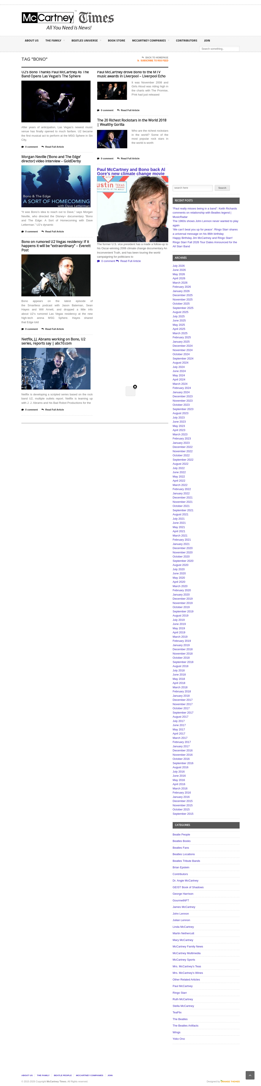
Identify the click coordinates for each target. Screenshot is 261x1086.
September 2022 (183, 459)
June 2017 (179, 725)
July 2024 (179, 367)
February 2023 (182, 438)
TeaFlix (177, 1012)
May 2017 (179, 729)
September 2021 (183, 510)
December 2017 (183, 699)
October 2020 (181, 556)
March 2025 (180, 333)
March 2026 (180, 282)
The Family (54, 41)
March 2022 (180, 485)
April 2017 (179, 733)
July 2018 (179, 670)
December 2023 (183, 396)
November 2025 (183, 299)
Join (205, 40)
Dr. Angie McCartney (185, 880)
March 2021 (180, 535)
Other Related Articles (186, 979)
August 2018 (180, 666)
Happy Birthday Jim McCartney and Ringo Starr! (202, 238)
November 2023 (183, 400)
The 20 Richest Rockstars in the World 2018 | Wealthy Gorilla (132, 122)
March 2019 (180, 636)
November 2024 (183, 350)
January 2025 (181, 341)
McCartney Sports (184, 959)
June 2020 (179, 573)
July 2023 (179, 417)
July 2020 (179, 569)
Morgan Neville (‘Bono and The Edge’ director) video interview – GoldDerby (51, 158)
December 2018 (183, 649)
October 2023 (181, 404)
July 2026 (179, 265)
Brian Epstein (181, 867)
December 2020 (183, 548)
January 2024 (181, 392)
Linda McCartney (183, 926)
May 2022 (179, 476)
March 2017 (180, 737)
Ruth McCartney (183, 999)
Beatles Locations (184, 854)
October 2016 (181, 758)
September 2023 (183, 409)
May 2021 (179, 527)
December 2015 (183, 801)
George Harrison (183, 893)
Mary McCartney (183, 940)
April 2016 (179, 784)
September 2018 (183, 662)
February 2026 (182, 286)
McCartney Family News (188, 946)
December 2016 (183, 750)
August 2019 (180, 615)
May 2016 (179, 780)
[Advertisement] (173, 20)
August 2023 (180, 413)
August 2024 (180, 362)
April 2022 (179, 480)
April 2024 (179, 379)
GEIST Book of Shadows (188, 887)
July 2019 (179, 619)
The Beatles (180, 1019)
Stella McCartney (183, 1006)
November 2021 (183, 501)
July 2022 (179, 468)
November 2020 (183, 552)
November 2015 (183, 805)
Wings (176, 1032)
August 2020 (180, 565)
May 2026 (179, 274)
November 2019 (183, 603)
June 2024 (179, 371)
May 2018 (179, 678)
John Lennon (181, 913)
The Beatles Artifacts (185, 1025)
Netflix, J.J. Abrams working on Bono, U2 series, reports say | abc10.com (53, 341)
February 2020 (182, 590)
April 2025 (179, 329)
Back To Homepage (155, 57)
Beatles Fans (181, 847)
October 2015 (181, 809)
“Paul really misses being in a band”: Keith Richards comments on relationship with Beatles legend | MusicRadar (205, 213)
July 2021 (179, 518)
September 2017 (183, 712)
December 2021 (183, 497)
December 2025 (183, 295)
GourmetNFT (181, 900)
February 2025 (182, 337)
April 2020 (179, 581)
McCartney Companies (149, 41)
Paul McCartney (183, 986)
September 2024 (183, 358)
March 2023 (180, 434)
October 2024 (181, 354)
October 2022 (181, 455)
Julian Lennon (181, 920)
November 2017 (183, 704)
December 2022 (183, 447)
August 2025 (180, 312)
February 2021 (182, 539)
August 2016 (180, 767)
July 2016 (179, 771)
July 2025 (179, 316)
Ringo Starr (180, 992)
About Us (31, 40)
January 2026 (181, 291)
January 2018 (181, 695)
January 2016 (181, 797)
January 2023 (181, 442)
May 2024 (179, 375)
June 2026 (179, 270)
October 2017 (181, 708)
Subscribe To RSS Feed (152, 60)
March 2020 (180, 586)
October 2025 (181, 303)
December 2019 (183, 598)
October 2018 (181, 657)
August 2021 (180, 514)
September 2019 (183, 611)
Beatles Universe (85, 41)
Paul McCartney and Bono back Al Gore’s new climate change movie (131, 171)
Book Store (115, 40)
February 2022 (182, 489)
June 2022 (179, 472)
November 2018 (183, 653)
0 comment (29, 147)
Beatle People (181, 834)
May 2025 (179, 324)
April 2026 (179, 278)
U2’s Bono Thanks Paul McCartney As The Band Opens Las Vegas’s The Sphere (55, 74)
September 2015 (183, 813)
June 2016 (179, 775)
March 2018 (180, 687)
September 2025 (183, 308)
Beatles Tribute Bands (186, 860)
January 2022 (181, 493)
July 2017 (179, 721)
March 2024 (180, 383)
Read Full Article (52, 147)
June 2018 (179, 674)
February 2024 (182, 388)
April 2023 (179, 430)
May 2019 (179, 628)
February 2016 (182, 792)
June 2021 (179, 522)
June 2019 (179, 624)
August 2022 (180, 463)
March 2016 (180, 788)
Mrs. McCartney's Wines (188, 972)
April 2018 (179, 683)
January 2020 (181, 594)
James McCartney (184, 907)
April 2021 (179, 531)
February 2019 (182, 640)
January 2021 (181, 544)
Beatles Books (182, 841)
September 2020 (183, 560)
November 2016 (183, 754)
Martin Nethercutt (183, 933)
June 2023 (179, 421)
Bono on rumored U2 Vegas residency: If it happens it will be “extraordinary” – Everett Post (56, 245)
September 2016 (183, 763)
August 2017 (180, 716)
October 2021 (181, 506)
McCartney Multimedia (187, 953)
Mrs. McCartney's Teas (187, 966)
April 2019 (179, 632)
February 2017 (182, 742)
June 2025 (179, 320)
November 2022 (183, 451)
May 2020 (179, 577)
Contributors (184, 40)
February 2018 (182, 691)
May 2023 (179, 426)
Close (135, 73)
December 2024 (183, 345)
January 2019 (181, 645)
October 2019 (181, 607)
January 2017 (181, 746)
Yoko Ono (179, 1038)
